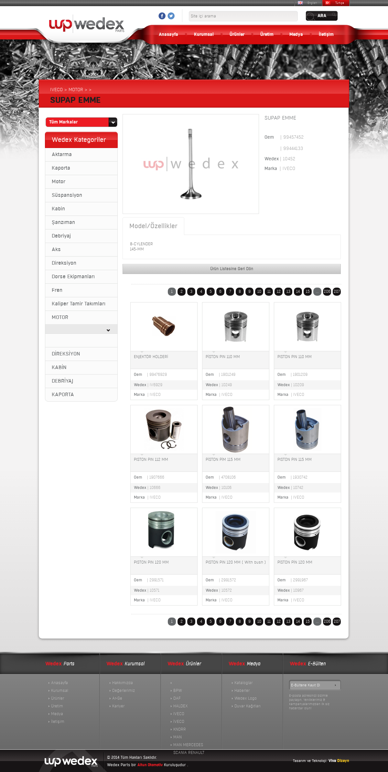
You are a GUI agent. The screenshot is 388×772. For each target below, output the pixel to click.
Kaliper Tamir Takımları (78, 303)
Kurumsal (204, 34)
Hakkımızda (122, 682)
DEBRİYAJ (62, 381)
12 (279, 291)
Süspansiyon (67, 195)
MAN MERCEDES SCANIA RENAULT (188, 745)
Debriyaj (61, 235)
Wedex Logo (245, 698)
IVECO (178, 713)
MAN (177, 737)
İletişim (326, 34)
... (317, 291)
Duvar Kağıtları (247, 706)
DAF (177, 698)
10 (259, 291)
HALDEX (180, 706)
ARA (322, 16)
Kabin (58, 208)
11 (269, 291)
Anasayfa (168, 34)
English (312, 3)
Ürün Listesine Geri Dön (231, 268)
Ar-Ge (117, 698)
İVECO (178, 721)
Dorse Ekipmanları (73, 276)
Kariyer (118, 706)
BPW (177, 690)
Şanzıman (63, 222)
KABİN (59, 367)
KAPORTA (63, 394)
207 (337, 291)
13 (288, 291)
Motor (58, 181)
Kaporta (61, 168)
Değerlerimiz (123, 690)
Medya (296, 34)
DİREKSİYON (66, 353)
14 (298, 291)
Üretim (267, 34)
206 (327, 291)
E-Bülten (308, 664)
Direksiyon (64, 263)
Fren (57, 290)
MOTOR (60, 317)
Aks (56, 249)
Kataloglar (243, 682)
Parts (59, 664)
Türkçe (339, 3)
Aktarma (62, 154)
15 (308, 291)
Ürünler (237, 34)
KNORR (179, 729)
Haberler (242, 690)
